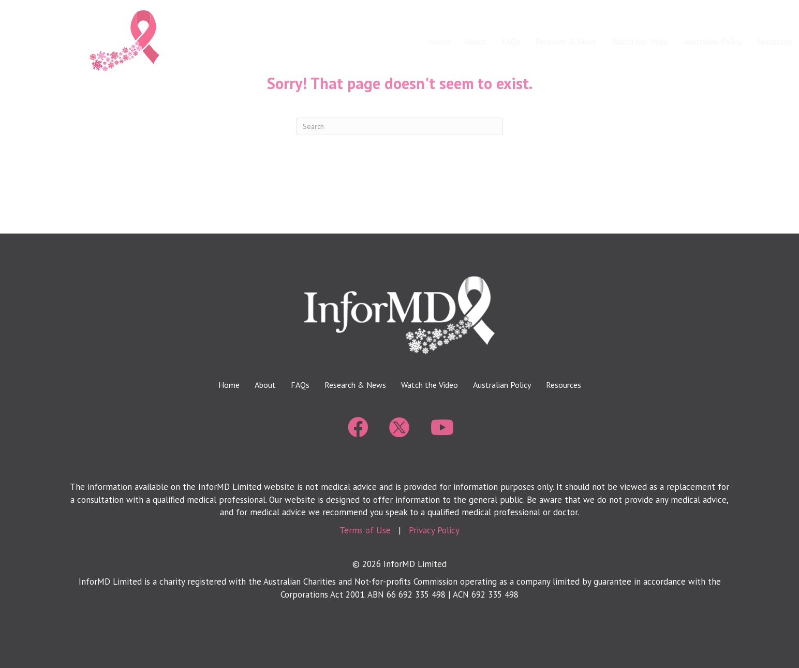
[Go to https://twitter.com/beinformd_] (399, 427)
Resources (563, 385)
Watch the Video (640, 41)
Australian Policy (713, 41)
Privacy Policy (434, 530)
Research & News (566, 41)
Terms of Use (365, 530)
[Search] (399, 126)
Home (439, 41)
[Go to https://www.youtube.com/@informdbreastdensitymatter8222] (441, 428)
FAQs (510, 41)
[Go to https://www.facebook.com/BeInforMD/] (358, 428)
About (475, 41)
